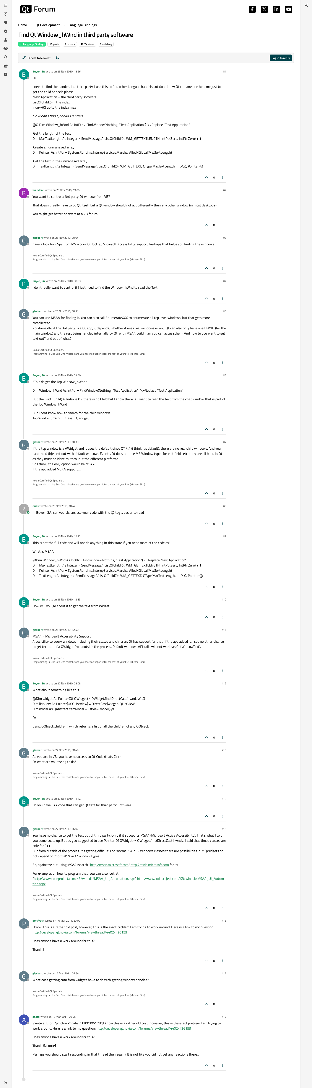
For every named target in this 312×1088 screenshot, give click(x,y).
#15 (224, 829)
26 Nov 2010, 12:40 (66, 630)
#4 (224, 281)
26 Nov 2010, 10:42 (63, 506)
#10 (224, 599)
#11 (224, 630)
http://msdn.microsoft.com (109, 864)
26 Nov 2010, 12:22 (69, 536)
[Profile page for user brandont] (24, 193)
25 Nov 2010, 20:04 (66, 237)
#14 (224, 798)
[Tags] (6, 22)
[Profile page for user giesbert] (24, 240)
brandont (38, 190)
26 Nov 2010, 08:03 (69, 281)
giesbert (37, 237)
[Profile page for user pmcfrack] (24, 923)
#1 (224, 71)
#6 (224, 375)
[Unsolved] (6, 74)
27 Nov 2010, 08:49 (66, 750)
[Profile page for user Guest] (24, 509)
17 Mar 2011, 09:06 (64, 1016)
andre (36, 1016)
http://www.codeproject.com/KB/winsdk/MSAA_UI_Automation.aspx (84, 878)
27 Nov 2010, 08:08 (69, 683)
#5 (224, 311)
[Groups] (6, 48)
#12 (224, 683)
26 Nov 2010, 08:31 (66, 311)
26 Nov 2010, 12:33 (69, 599)
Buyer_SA (38, 71)
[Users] (6, 39)
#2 (224, 190)
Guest (36, 506)
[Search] (6, 57)
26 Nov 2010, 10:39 (66, 442)
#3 (224, 237)
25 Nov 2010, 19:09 (68, 190)
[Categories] (6, 5)
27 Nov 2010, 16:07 (66, 829)
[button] (6, 1082)
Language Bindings (32, 44)
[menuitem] (306, 5)
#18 (224, 1016)
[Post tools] (222, 177)
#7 (224, 442)
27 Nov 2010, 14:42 (69, 798)
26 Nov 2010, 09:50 (69, 375)
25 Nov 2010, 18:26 (69, 71)
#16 (224, 920)
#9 (224, 536)
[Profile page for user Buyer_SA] (24, 74)
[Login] (306, 5)
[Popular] (6, 31)
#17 (224, 973)
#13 (224, 750)
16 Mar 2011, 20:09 (68, 920)
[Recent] (6, 13)
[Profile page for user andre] (24, 1019)
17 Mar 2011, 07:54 (67, 973)
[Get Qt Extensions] (6, 65)
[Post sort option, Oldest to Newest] (36, 58)
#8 (224, 506)
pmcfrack (38, 920)
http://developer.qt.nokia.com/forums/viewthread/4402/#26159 (79, 932)
